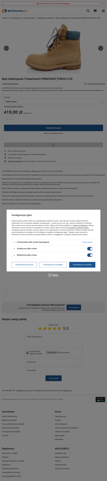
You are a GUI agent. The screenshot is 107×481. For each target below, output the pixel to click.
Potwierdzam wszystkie (82, 265)
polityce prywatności (80, 225)
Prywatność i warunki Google (78, 228)
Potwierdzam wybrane (24, 265)
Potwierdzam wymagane (53, 265)
